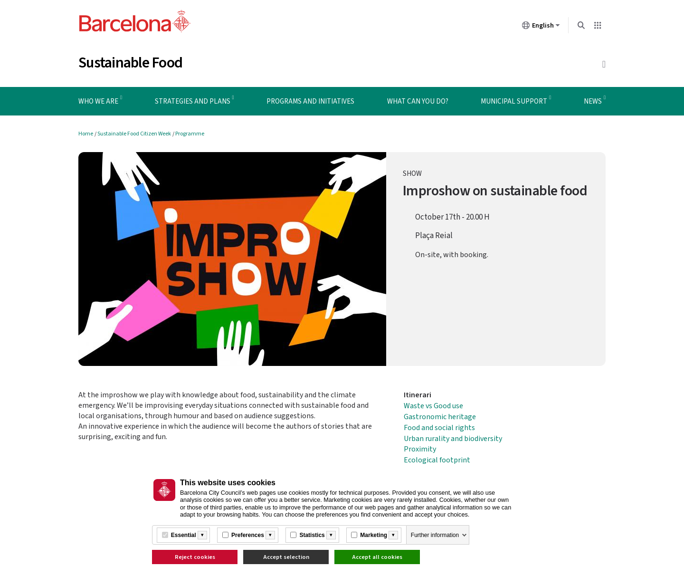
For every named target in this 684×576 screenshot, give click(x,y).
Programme (189, 134)
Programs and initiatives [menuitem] (310, 101)
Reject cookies (195, 557)
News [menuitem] (593, 101)
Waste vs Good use (433, 406)
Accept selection (286, 557)
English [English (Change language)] (541, 27)
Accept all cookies (377, 557)
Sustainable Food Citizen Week (134, 134)
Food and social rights (439, 427)
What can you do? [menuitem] (417, 101)
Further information (435, 535)
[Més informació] (202, 535)
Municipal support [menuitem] (514, 101)
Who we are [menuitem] (98, 101)
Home (85, 134)
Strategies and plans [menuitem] (192, 101)
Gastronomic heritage (440, 417)
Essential (183, 535)
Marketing (373, 535)
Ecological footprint (437, 460)
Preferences (247, 535)
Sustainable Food (130, 63)
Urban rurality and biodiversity (453, 438)
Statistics (311, 535)
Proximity (420, 449)
